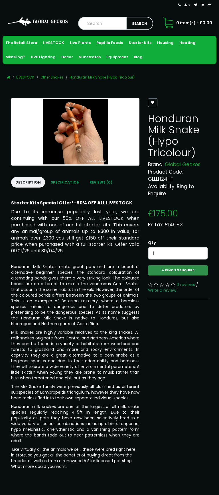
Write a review (162, 290)
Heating (187, 42)
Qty (152, 243)
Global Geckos (182, 164)
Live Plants (80, 42)
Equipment (117, 57)
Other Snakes (51, 77)
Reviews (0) (101, 182)
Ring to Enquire (178, 270)
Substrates (90, 57)
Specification (65, 182)
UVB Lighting (43, 57)
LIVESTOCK (53, 42)
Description (28, 182)
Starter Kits (140, 42)
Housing (165, 42)
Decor (67, 57)
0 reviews (186, 284)
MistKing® (15, 57)
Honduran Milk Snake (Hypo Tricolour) (102, 77)
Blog (138, 57)
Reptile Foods (109, 42)
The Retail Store (21, 42)
